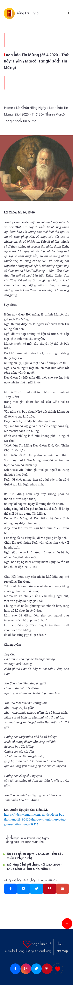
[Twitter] (36, 889)
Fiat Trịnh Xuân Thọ (31, 842)
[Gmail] (62, 889)
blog (59, 944)
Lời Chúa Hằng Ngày (36, 838)
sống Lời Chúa (28, 13)
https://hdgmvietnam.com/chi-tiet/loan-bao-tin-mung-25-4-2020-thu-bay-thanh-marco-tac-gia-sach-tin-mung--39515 (35, 819)
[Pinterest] (49, 889)
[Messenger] (23, 889)
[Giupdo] (57, 968)
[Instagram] (26, 968)
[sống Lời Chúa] (10, 13)
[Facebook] (10, 889)
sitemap (62, 951)
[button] (67, 923)
